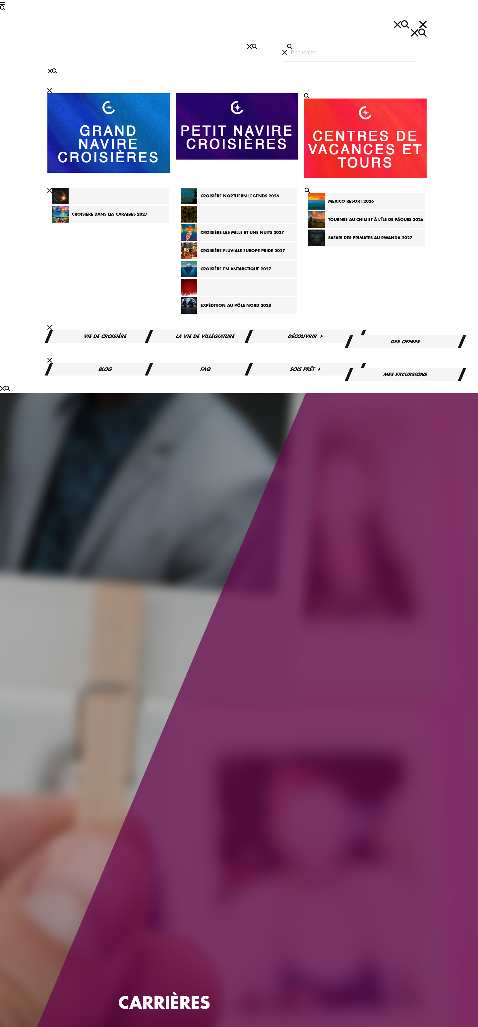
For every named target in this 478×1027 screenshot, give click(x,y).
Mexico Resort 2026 (351, 201)
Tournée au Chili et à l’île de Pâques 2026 (375, 220)
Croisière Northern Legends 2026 (240, 196)
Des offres (405, 341)
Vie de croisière (105, 336)
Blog (105, 369)
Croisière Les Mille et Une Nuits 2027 (242, 233)
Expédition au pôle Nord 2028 (236, 306)
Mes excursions (405, 374)
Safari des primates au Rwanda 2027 (370, 238)
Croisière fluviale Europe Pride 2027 (243, 251)
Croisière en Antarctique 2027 (236, 269)
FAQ (205, 369)
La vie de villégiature (205, 336)
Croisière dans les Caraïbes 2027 (110, 214)
